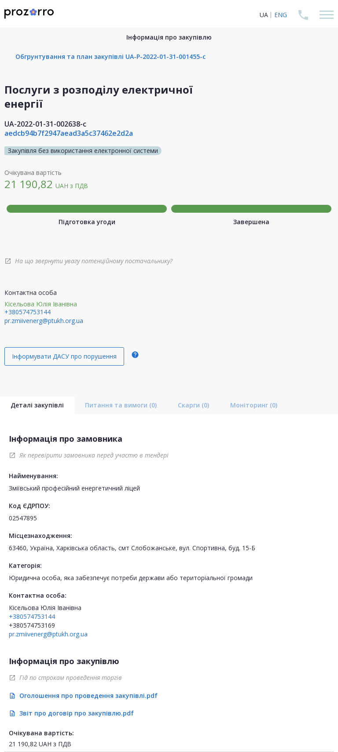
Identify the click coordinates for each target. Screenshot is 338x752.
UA (264, 15)
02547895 (23, 518)
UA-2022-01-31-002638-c (45, 124)
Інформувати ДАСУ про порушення (64, 356)
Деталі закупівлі (37, 405)
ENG (280, 15)
